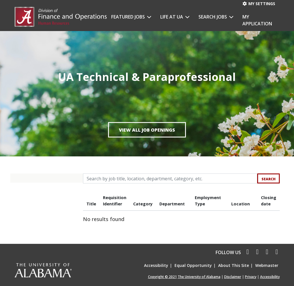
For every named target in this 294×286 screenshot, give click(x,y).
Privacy (250, 276)
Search (268, 179)
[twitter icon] (256, 252)
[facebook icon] (246, 252)
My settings (258, 3)
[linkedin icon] (266, 252)
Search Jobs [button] (213, 17)
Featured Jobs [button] (128, 17)
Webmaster (266, 265)
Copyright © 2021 (162, 276)
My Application (257, 20)
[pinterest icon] (275, 252)
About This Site (233, 265)
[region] (181, 209)
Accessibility (156, 265)
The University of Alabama (199, 276)
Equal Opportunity (193, 265)
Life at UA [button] (172, 17)
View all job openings (147, 129)
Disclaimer (232, 276)
